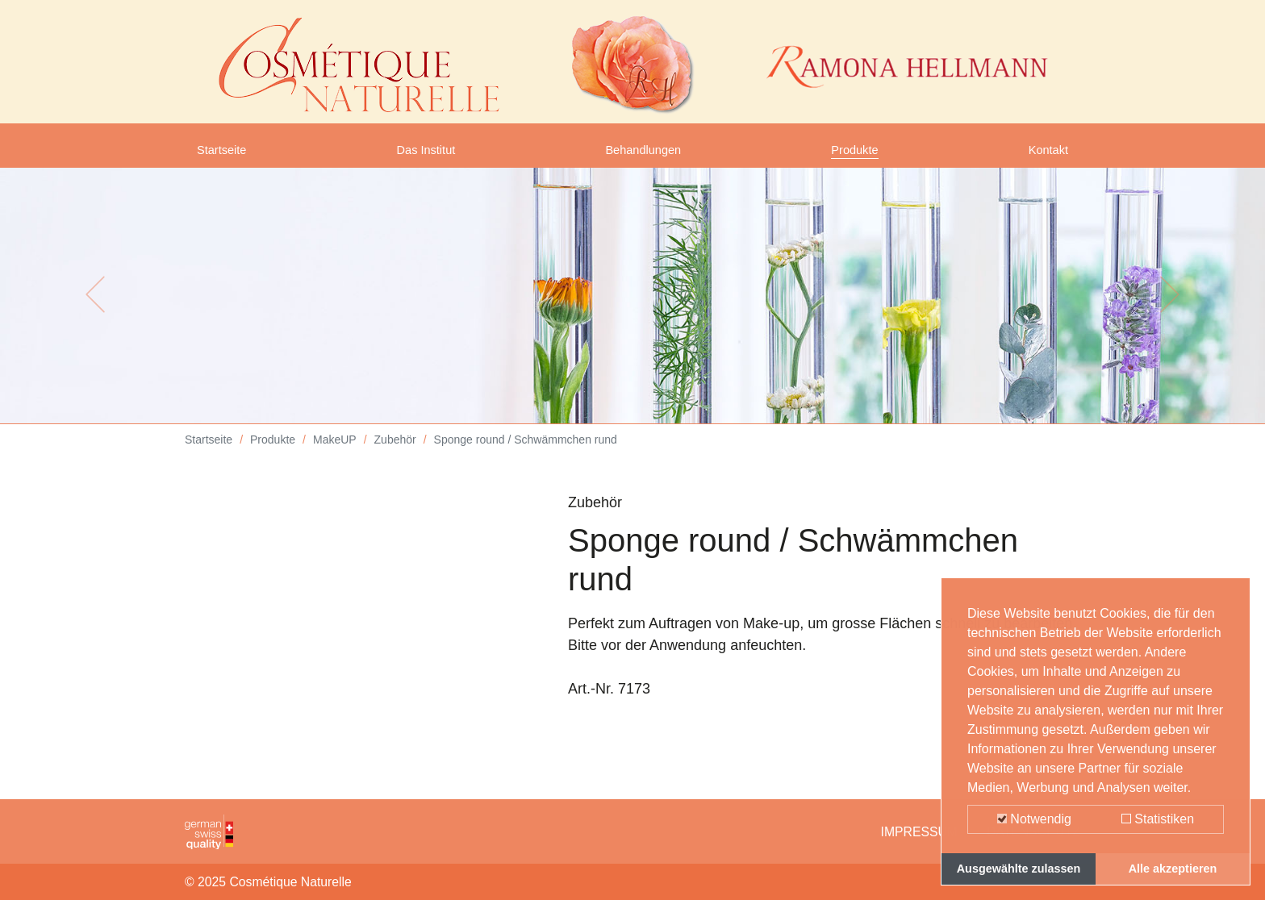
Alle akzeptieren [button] (1173, 868)
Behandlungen (645, 156)
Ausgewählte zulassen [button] (1019, 868)
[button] (95, 306)
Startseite (227, 156)
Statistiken (1157, 819)
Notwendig (1034, 819)
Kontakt (1043, 156)
